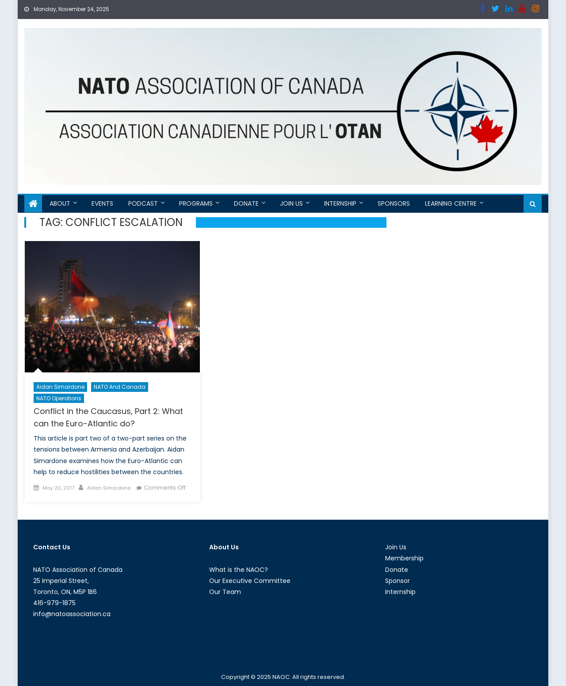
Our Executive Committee (250, 580)
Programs (196, 203)
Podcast (143, 203)
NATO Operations (58, 398)
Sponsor (397, 580)
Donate (246, 203)
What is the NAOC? (238, 569)
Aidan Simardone (60, 387)
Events (102, 203)
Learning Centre (451, 203)
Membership (404, 558)
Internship (340, 203)
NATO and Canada (119, 387)
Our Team (225, 591)
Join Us (291, 203)
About (60, 203)
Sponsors (394, 203)
